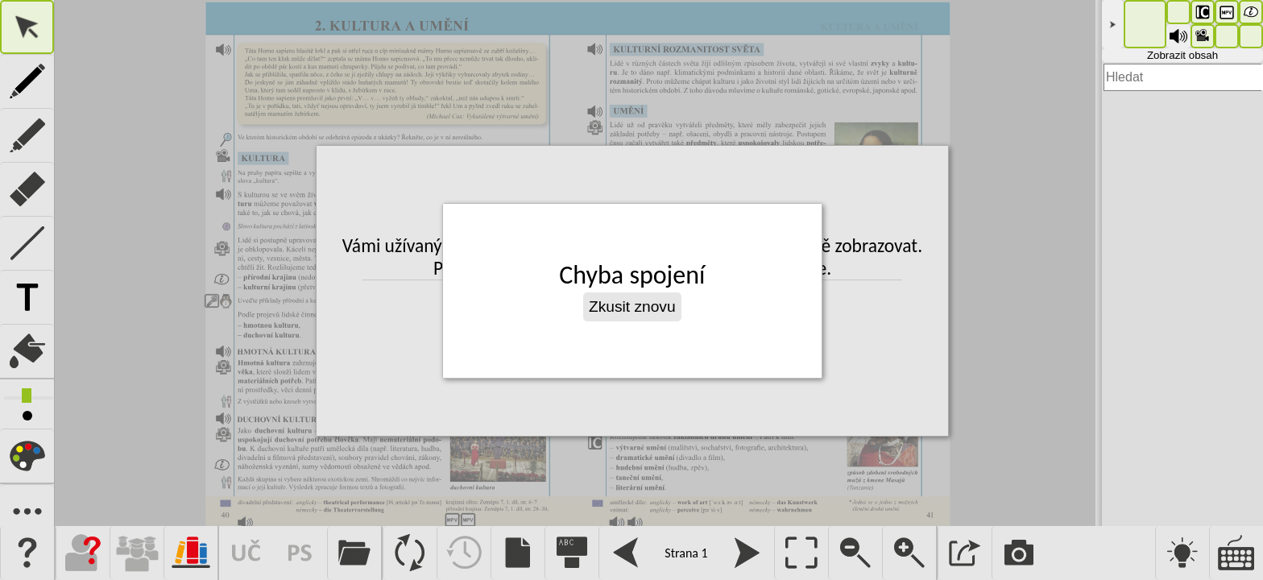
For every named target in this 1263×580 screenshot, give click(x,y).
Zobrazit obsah (1182, 55)
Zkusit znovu (632, 306)
